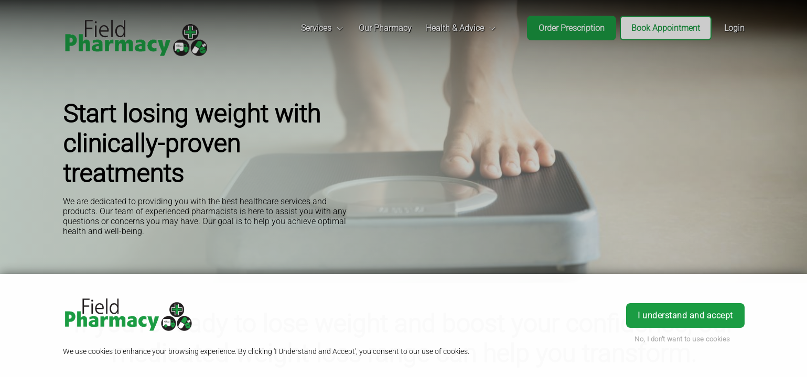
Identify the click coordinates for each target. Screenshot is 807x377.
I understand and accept (685, 315)
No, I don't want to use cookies (682, 339)
